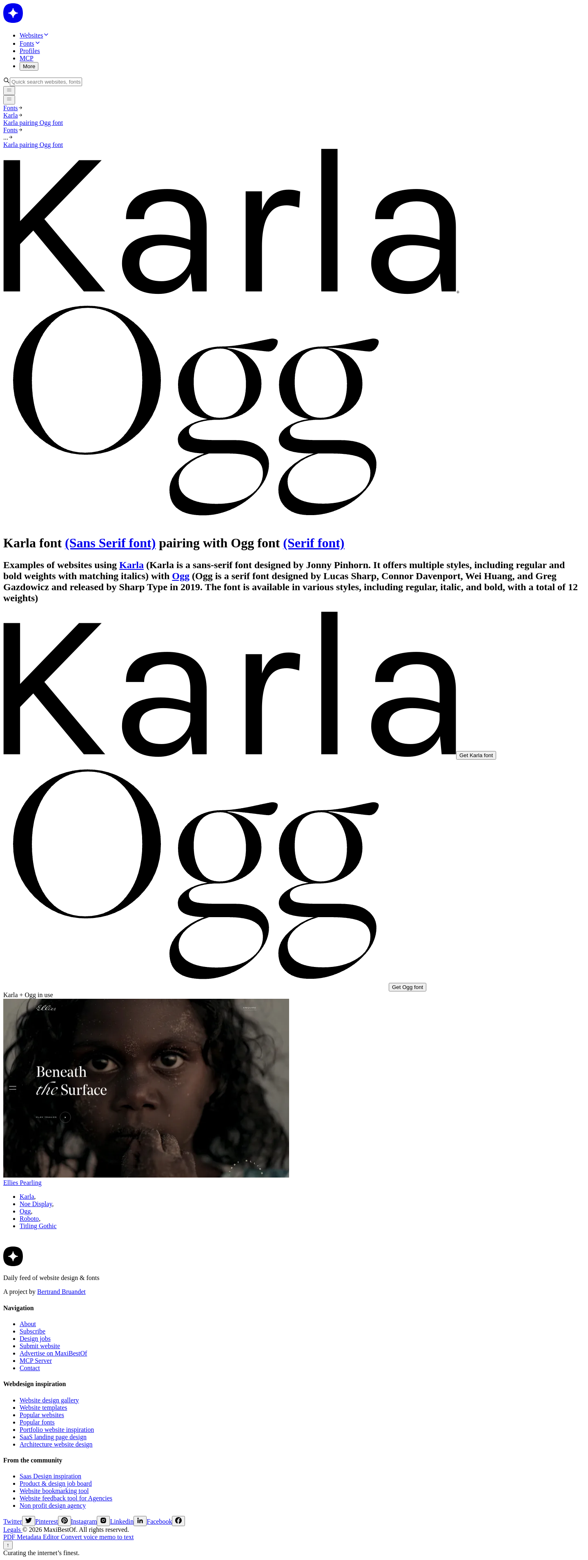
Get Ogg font (407, 987)
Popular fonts (37, 1422)
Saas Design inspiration (50, 1476)
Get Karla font (476, 755)
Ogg (180, 576)
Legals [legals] (12, 1529)
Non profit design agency (53, 1505)
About (28, 1323)
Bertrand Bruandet (61, 1291)
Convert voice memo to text (97, 1536)
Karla (10, 115)
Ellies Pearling (22, 1182)
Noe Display (36, 1203)
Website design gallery (49, 1400)
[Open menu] (9, 99)
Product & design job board (56, 1483)
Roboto (29, 1218)
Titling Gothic (38, 1225)
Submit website (40, 1345)
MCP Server (36, 1360)
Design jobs (35, 1338)
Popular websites (42, 1414)
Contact (30, 1367)
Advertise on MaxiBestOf (53, 1353)
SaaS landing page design (53, 1436)
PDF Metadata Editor (32, 1536)
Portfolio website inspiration (57, 1429)
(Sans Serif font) (110, 543)
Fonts (10, 107)
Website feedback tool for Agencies (66, 1498)
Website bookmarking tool (54, 1490)
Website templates (43, 1407)
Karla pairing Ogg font (33, 122)
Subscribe (32, 1331)
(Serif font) (313, 543)
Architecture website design (56, 1444)
